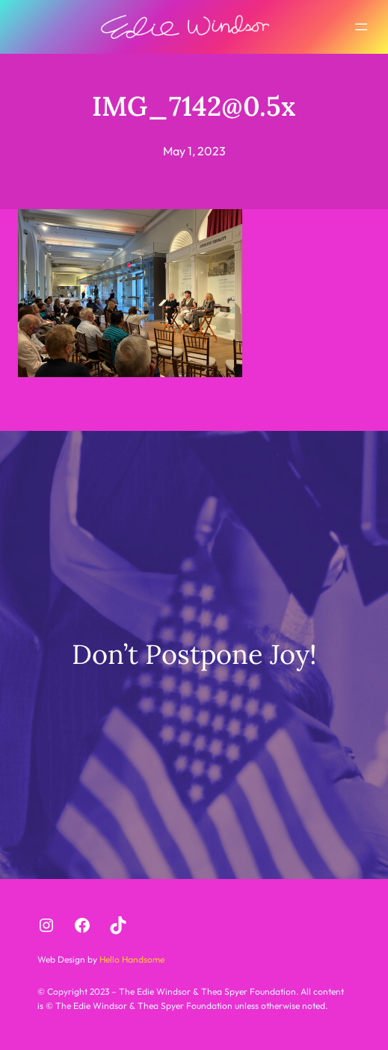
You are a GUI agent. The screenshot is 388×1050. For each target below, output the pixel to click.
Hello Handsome (130, 959)
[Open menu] (361, 27)
